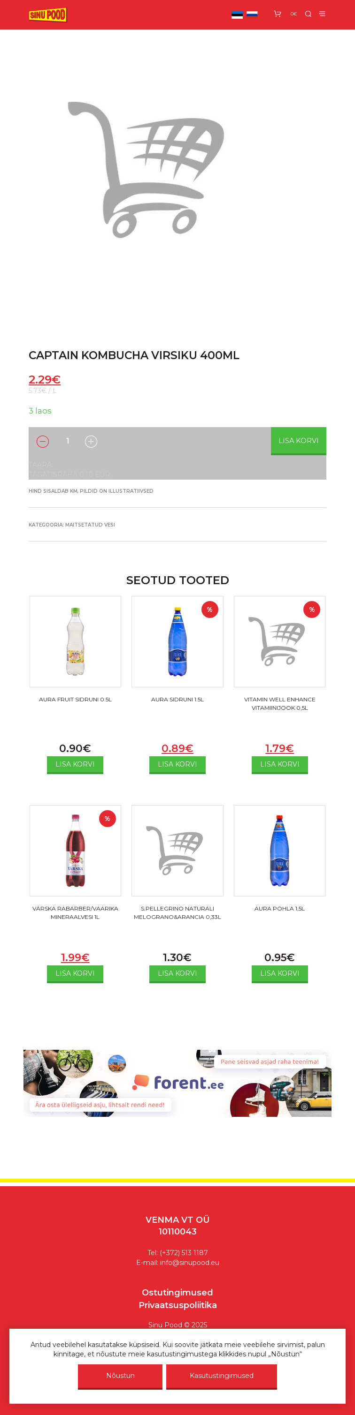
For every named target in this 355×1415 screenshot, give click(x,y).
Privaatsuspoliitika (178, 1305)
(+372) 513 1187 (184, 1253)
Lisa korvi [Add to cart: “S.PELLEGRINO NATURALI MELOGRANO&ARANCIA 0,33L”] (177, 973)
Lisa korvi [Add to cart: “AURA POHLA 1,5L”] (280, 973)
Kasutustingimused (222, 1375)
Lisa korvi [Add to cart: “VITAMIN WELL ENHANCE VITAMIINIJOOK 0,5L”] (280, 764)
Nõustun (120, 1375)
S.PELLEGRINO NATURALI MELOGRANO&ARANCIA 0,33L (177, 912)
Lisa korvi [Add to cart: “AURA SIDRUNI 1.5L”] (177, 764)
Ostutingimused (177, 1292)
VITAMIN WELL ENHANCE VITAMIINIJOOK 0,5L (280, 703)
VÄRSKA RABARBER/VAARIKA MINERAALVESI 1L (75, 912)
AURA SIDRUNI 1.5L (177, 699)
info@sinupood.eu (189, 1262)
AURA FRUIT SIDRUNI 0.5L (75, 699)
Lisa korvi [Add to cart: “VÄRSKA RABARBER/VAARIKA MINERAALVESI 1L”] (75, 973)
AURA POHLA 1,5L (280, 908)
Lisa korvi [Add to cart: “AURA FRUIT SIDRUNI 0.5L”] (75, 764)
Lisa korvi (298, 441)
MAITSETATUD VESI (90, 525)
